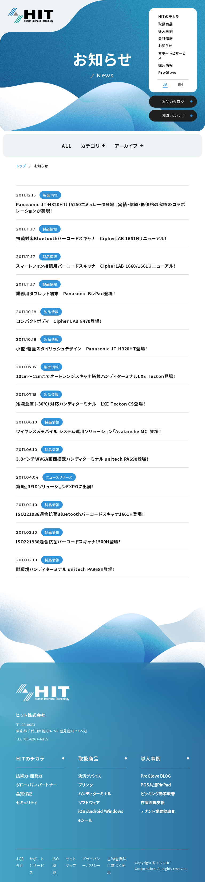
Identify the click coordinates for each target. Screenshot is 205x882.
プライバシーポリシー (91, 862)
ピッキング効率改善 (158, 793)
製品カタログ (173, 96)
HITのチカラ (165, 16)
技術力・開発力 (29, 776)
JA (165, 79)
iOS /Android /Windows (100, 811)
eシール (85, 820)
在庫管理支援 (153, 802)
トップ (21, 165)
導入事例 (162, 31)
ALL (66, 145)
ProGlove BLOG (170, 67)
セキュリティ (26, 802)
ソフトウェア (89, 802)
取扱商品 (162, 24)
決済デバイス (89, 776)
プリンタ (85, 785)
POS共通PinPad (156, 785)
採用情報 (162, 60)
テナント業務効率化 (158, 811)
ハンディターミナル (94, 793)
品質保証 (24, 793)
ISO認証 (55, 865)
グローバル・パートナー (36, 785)
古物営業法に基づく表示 (117, 865)
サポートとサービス (170, 53)
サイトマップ (71, 862)
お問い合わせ (172, 110)
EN (180, 79)
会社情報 (162, 38)
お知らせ (162, 45)
